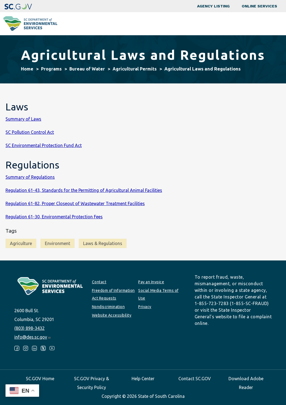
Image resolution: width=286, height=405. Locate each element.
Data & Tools (224, 24)
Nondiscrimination (108, 307)
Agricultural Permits (135, 68)
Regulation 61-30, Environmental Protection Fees (54, 216)
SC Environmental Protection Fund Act (44, 145)
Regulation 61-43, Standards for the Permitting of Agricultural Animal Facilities (84, 190)
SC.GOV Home (40, 378)
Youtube (52, 348)
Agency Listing (213, 6)
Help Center (143, 378)
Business (146, 24)
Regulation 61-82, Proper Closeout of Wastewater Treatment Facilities (75, 203)
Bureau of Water (87, 68)
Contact (99, 282)
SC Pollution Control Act (30, 132)
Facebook (16, 348)
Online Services (259, 6)
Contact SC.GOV (194, 378)
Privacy (144, 307)
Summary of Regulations (30, 177)
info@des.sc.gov (32, 337)
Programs (90, 24)
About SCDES (257, 24)
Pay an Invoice (151, 282)
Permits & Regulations (183, 24)
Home (27, 68)
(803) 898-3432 (29, 328)
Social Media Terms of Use (158, 294)
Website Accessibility (112, 315)
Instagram (25, 348)
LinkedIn (34, 348)
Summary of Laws (23, 118)
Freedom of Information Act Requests (113, 294)
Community (118, 24)
